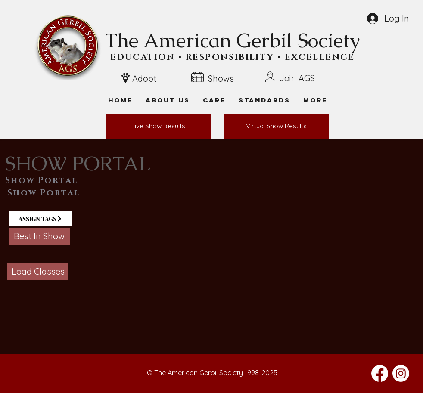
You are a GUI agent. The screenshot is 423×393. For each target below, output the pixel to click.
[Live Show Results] (158, 126)
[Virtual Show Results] (276, 126)
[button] (315, 100)
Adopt (144, 78)
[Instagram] (400, 373)
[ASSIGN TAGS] (40, 218)
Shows (221, 78)
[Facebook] (379, 373)
